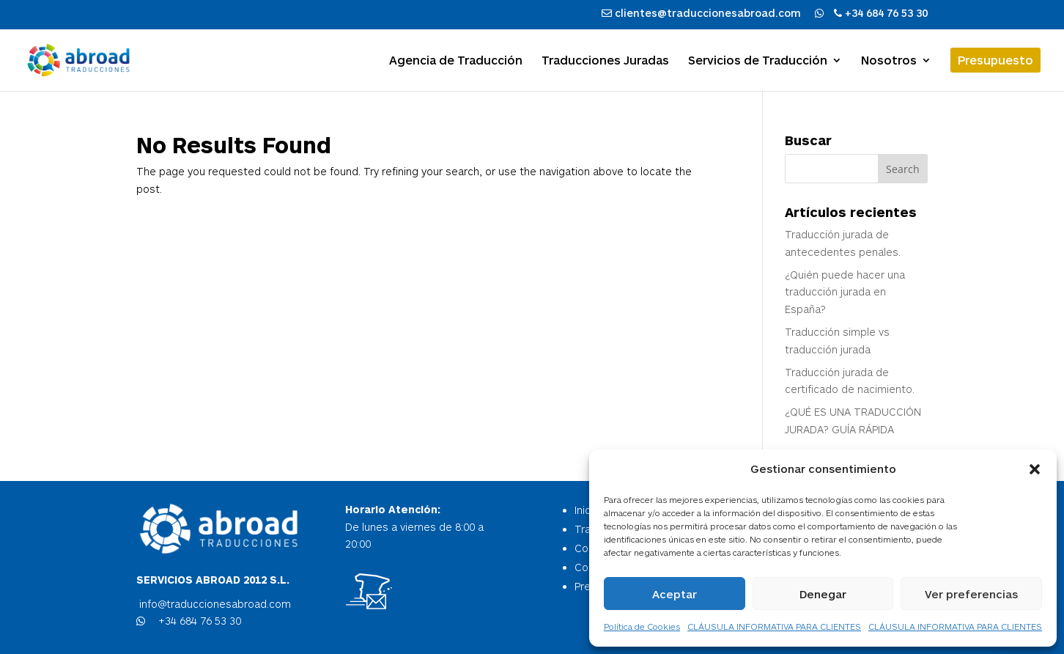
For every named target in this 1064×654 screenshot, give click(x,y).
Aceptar (674, 593)
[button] (1034, 469)
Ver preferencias (971, 593)
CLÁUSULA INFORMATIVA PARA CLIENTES (774, 626)
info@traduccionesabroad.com (213, 604)
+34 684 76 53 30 (198, 620)
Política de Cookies (642, 626)
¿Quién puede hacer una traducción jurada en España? (845, 292)
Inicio (587, 510)
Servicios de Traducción (757, 61)
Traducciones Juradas (605, 61)
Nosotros (889, 61)
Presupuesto (995, 60)
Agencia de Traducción (455, 61)
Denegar (822, 593)
